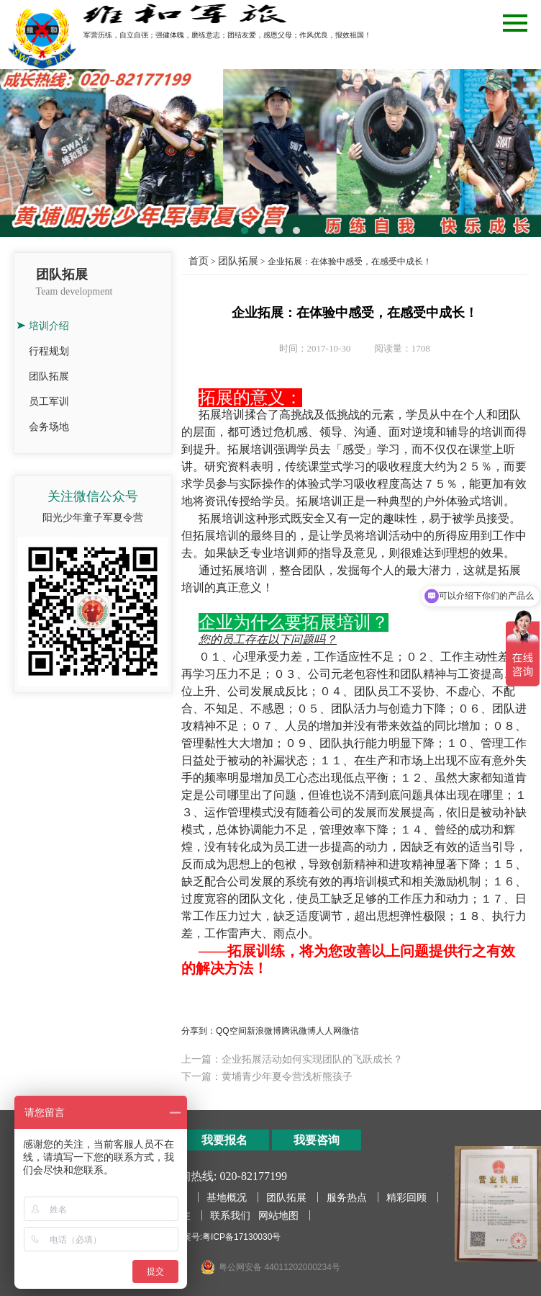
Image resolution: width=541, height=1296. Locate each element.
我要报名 (224, 1140)
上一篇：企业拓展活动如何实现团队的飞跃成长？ (292, 1059)
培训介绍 (49, 325)
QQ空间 (231, 1031)
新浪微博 (264, 1031)
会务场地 (49, 426)
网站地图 (278, 1215)
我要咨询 (317, 1140)
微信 (350, 1031)
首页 (198, 261)
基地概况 (226, 1197)
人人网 (329, 1031)
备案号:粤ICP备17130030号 (227, 1237)
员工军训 (49, 401)
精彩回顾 (406, 1197)
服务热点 (347, 1197)
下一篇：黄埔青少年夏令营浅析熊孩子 (267, 1076)
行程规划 (49, 351)
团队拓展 (49, 376)
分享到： (198, 1031)
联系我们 (230, 1215)
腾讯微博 (298, 1031)
